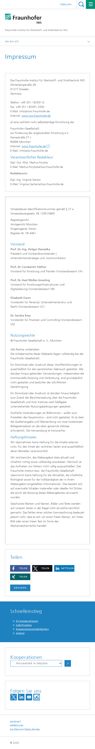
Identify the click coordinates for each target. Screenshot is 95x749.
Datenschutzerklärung (25, 729)
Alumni (20, 633)
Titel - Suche (81, 4)
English (66, 4)
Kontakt (15, 721)
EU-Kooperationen (27, 621)
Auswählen (67, 663)
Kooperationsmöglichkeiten (32, 629)
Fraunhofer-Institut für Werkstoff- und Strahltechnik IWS (36, 30)
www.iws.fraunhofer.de (36, 115)
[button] (20, 568)
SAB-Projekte (24, 625)
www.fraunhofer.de (34, 146)
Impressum (16, 725)
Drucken (20, 587)
